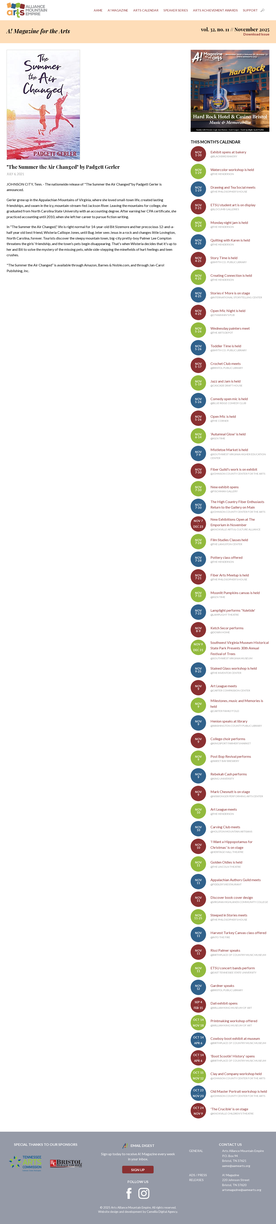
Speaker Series (175, 10)
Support (250, 10)
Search (265, 10)
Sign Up (138, 1170)
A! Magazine (118, 10)
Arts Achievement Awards (215, 10)
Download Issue (256, 34)
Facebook (129, 1193)
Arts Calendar (145, 10)
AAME (98, 10)
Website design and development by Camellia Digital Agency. (138, 1211)
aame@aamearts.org (236, 1166)
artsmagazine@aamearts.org (241, 1190)
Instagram (143, 1193)
